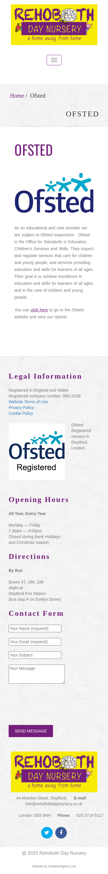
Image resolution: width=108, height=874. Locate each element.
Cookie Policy (21, 413)
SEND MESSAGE (31, 731)
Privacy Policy (21, 407)
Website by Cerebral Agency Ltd (54, 866)
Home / (18, 95)
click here (39, 310)
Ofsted (37, 95)
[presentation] (52, 702)
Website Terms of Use (28, 401)
